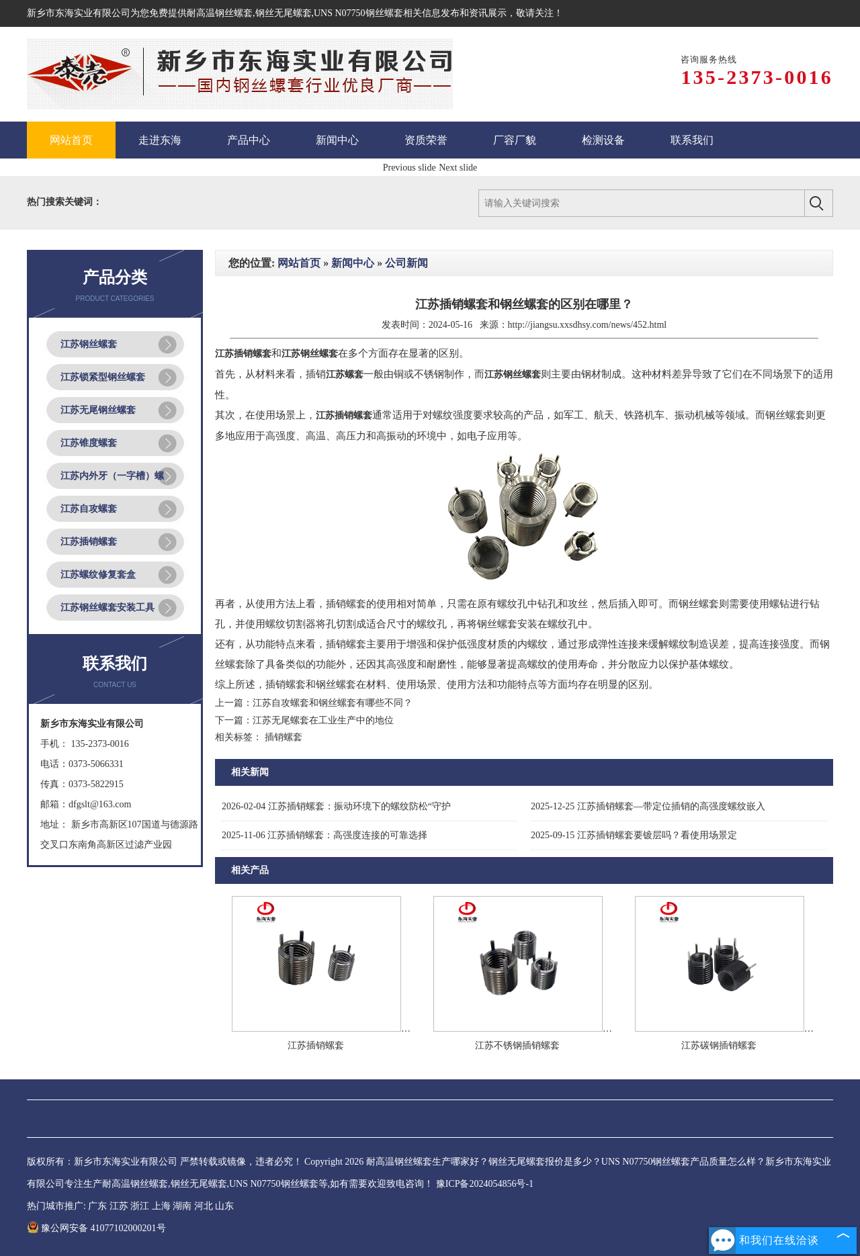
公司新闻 (406, 263)
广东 (97, 1206)
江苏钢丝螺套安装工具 (107, 607)
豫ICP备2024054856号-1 (484, 1184)
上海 (161, 1206)
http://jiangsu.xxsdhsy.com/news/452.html (587, 325)
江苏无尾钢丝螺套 (98, 410)
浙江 (139, 1206)
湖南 (182, 1206)
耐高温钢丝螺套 (220, 13)
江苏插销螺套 (88, 542)
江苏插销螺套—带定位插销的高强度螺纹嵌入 (648, 806)
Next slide (458, 168)
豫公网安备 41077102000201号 (96, 1228)
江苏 (119, 1206)
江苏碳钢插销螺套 (719, 1045)
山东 (224, 1206)
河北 (203, 1206)
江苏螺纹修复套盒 (98, 575)
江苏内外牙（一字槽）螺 (112, 476)
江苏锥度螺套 (88, 443)
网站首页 (298, 263)
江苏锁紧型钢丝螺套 (102, 377)
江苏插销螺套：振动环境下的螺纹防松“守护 (336, 806)
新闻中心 (352, 263)
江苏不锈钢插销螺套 (517, 1045)
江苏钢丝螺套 (88, 344)
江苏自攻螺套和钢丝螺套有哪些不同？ (333, 703)
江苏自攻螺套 (88, 509)
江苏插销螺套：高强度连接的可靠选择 (324, 835)
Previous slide (409, 168)
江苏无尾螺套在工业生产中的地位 (323, 720)
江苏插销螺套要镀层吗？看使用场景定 (634, 835)
